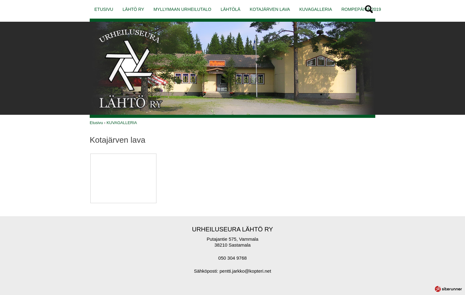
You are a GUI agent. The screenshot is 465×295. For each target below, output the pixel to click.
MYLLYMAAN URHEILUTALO (182, 9)
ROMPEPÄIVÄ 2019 (361, 9)
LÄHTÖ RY (133, 9)
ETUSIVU (103, 9)
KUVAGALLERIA (315, 9)
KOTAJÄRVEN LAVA (270, 9)
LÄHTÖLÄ (231, 9)
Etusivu (96, 122)
